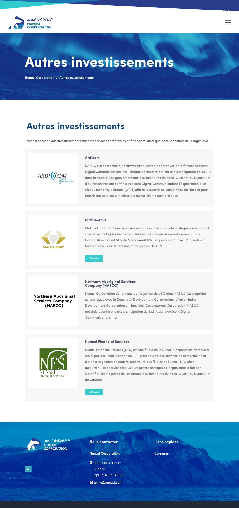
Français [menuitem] (222, 10)
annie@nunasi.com (108, 482)
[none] (216, 10)
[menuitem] (216, 10)
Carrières (161, 453)
